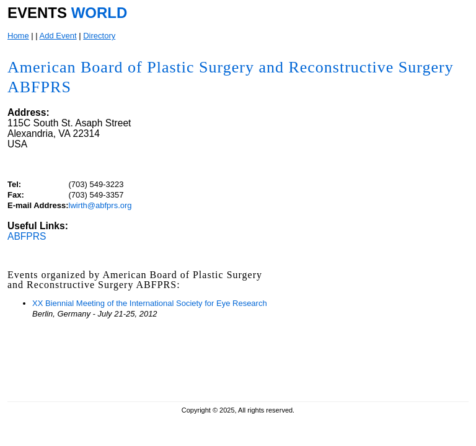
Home (18, 35)
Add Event (58, 35)
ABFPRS (26, 236)
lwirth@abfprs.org (100, 205)
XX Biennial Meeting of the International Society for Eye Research (149, 303)
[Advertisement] (372, 314)
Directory (99, 35)
